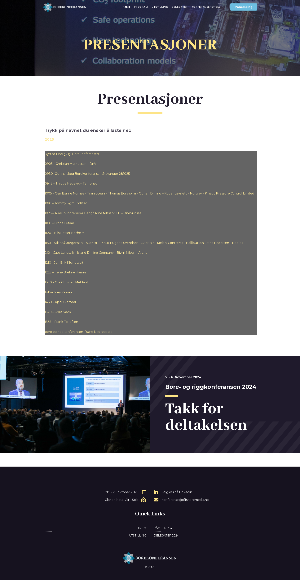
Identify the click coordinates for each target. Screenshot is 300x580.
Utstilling (160, 5)
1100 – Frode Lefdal (59, 223)
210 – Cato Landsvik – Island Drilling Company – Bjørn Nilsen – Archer (97, 252)
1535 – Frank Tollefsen (61, 322)
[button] (243, 5)
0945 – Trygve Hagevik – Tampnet (71, 183)
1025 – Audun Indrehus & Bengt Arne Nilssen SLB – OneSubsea (93, 213)
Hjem (126, 5)
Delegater (180, 5)
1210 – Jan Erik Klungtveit (64, 262)
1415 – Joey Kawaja (58, 292)
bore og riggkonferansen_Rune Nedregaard (79, 332)
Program (141, 5)
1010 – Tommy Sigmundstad (66, 203)
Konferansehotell (206, 5)
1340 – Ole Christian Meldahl (66, 282)
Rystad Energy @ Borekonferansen (72, 154)
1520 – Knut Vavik (58, 312)
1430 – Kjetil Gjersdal (60, 302)
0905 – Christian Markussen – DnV (70, 164)
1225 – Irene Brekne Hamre (65, 272)
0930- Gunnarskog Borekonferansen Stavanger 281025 (87, 174)
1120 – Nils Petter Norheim (65, 233)
